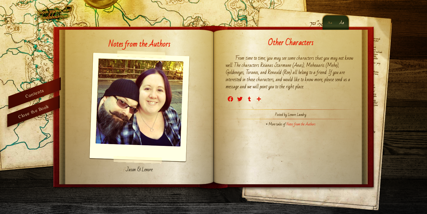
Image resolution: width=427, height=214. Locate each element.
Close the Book (33, 111)
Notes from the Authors (139, 44)
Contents (34, 93)
